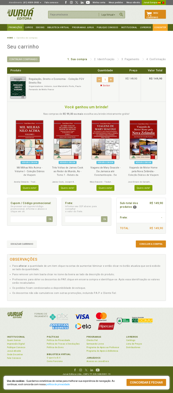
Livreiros (145, 27)
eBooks (40, 27)
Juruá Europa (153, 2)
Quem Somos (14, 340)
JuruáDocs (93, 358)
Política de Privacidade (58, 340)
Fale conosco (51, 2)
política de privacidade (58, 384)
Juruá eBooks (14, 351)
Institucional (129, 27)
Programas (93, 337)
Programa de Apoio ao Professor (102, 347)
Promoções (15, 27)
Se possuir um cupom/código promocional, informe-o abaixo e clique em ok (29, 209)
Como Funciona (55, 361)
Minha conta (99, 2)
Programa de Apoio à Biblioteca (102, 351)
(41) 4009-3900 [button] (25, 2)
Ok (50, 219)
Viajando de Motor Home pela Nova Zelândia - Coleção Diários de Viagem (143, 171)
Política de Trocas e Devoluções (63, 344)
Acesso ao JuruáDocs (97, 361)
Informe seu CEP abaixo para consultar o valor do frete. (81, 209)
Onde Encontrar (15, 354)
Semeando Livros (95, 344)
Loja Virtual (108, 14)
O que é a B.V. (54, 358)
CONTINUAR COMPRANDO (23, 59)
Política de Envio (55, 347)
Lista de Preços (134, 344)
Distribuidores (133, 347)
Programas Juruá (83, 27)
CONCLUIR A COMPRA (150, 244)
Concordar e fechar (146, 382)
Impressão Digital (16, 344)
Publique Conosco (107, 27)
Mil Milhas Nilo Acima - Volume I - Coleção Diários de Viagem (29, 171)
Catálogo (130, 340)
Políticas (53, 337)
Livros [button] (29, 27)
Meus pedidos (116, 2)
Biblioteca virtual (58, 27)
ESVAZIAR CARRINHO (22, 244)
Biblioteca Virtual (59, 354)
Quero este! (29, 188)
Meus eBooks (133, 2)
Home (10, 38)
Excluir (105, 85)
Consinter (160, 27)
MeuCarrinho (152, 15)
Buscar (121, 14)
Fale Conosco (14, 358)
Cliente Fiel (92, 340)
